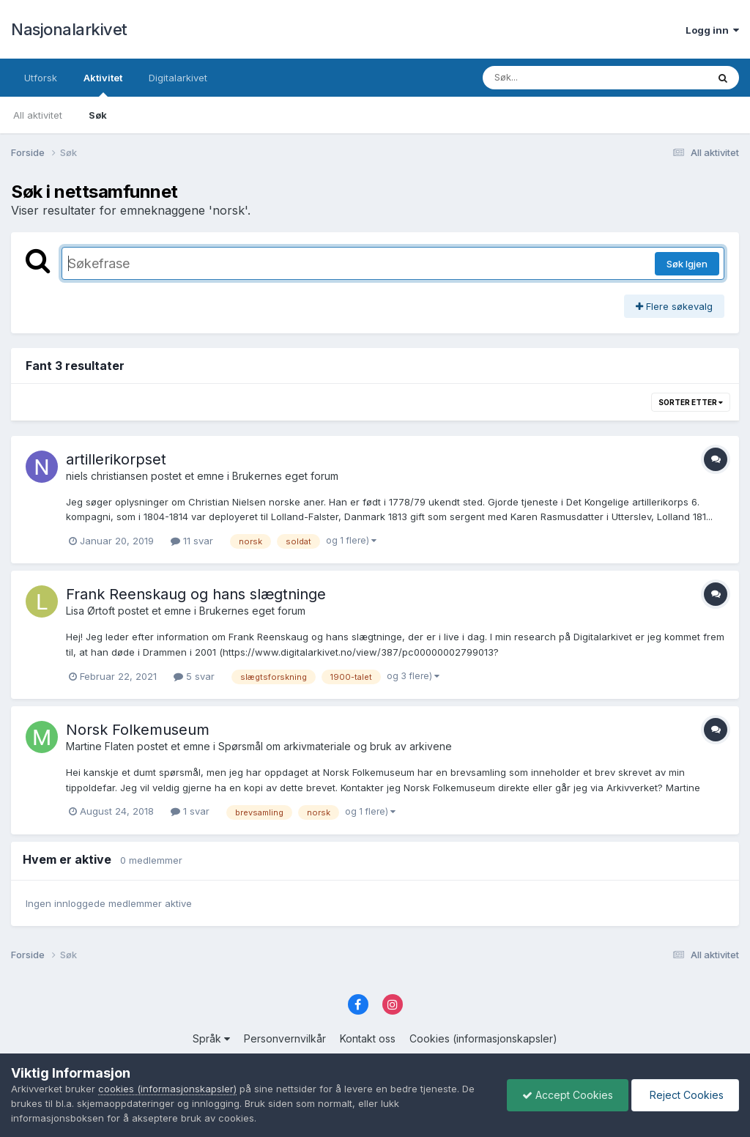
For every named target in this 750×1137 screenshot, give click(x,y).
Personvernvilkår (285, 1038)
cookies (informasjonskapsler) (167, 1089)
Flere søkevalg (674, 306)
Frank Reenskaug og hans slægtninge (196, 594)
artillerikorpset (116, 459)
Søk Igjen (687, 264)
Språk (211, 1038)
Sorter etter (690, 402)
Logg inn (712, 30)
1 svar (190, 811)
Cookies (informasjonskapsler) (483, 1038)
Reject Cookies (685, 1095)
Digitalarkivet (178, 78)
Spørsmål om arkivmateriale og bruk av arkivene (335, 746)
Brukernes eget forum (285, 476)
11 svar (192, 541)
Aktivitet (102, 84)
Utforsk (40, 78)
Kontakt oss (368, 1038)
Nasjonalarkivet (69, 29)
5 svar (194, 676)
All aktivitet (37, 115)
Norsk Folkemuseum (137, 729)
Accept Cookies (567, 1095)
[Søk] (557, 77)
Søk (98, 115)
